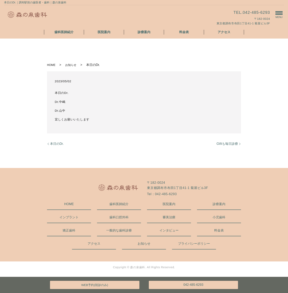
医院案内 (104, 32)
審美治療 (169, 217)
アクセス (224, 32)
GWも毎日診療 (227, 143)
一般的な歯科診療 (119, 230)
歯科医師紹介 (64, 32)
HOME (51, 65)
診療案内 (144, 32)
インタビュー (169, 230)
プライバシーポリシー (194, 243)
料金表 (184, 32)
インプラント (69, 217)
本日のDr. (57, 143)
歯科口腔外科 (119, 217)
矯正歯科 (69, 230)
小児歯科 (219, 217)
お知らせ (70, 65)
